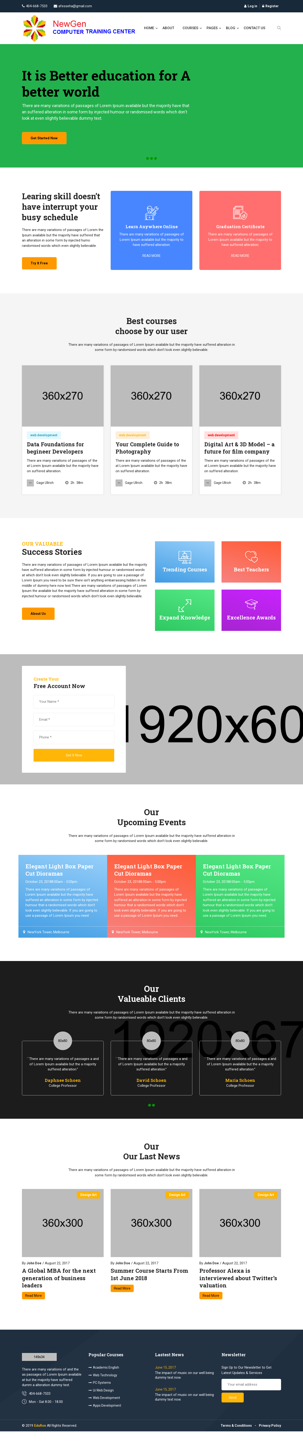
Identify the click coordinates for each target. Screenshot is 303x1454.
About (168, 28)
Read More (33, 1316)
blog (230, 28)
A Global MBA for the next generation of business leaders (59, 1299)
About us (40, 626)
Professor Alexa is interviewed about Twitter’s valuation (238, 1299)
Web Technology (102, 1398)
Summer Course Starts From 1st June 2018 (149, 1295)
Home (149, 28)
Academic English (103, 1390)
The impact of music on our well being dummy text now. (184, 1397)
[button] (147, 165)
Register (270, 6)
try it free (41, 273)
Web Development (104, 1420)
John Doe (34, 1284)
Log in (250, 6)
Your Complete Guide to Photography (148, 458)
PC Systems (99, 1405)
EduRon (40, 1448)
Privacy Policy (270, 1448)
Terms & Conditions (236, 1448)
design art (88, 1215)
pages (212, 28)
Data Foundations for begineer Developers (56, 458)
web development (43, 445)
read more (151, 263)
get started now (46, 145)
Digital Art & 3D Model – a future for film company (240, 458)
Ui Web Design (101, 1413)
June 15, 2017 (165, 1390)
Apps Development (104, 1428)
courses (190, 28)
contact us (254, 28)
